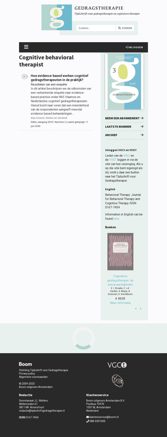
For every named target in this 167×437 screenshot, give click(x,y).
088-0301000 (95, 421)
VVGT (113, 159)
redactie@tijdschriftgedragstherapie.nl (42, 410)
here (116, 218)
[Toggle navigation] (26, 47)
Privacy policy (27, 373)
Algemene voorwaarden (33, 376)
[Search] (96, 28)
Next (141, 308)
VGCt (126, 155)
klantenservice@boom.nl (102, 417)
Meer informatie (120, 303)
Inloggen (134, 47)
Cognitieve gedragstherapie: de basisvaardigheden (120, 280)
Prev (136, 308)
